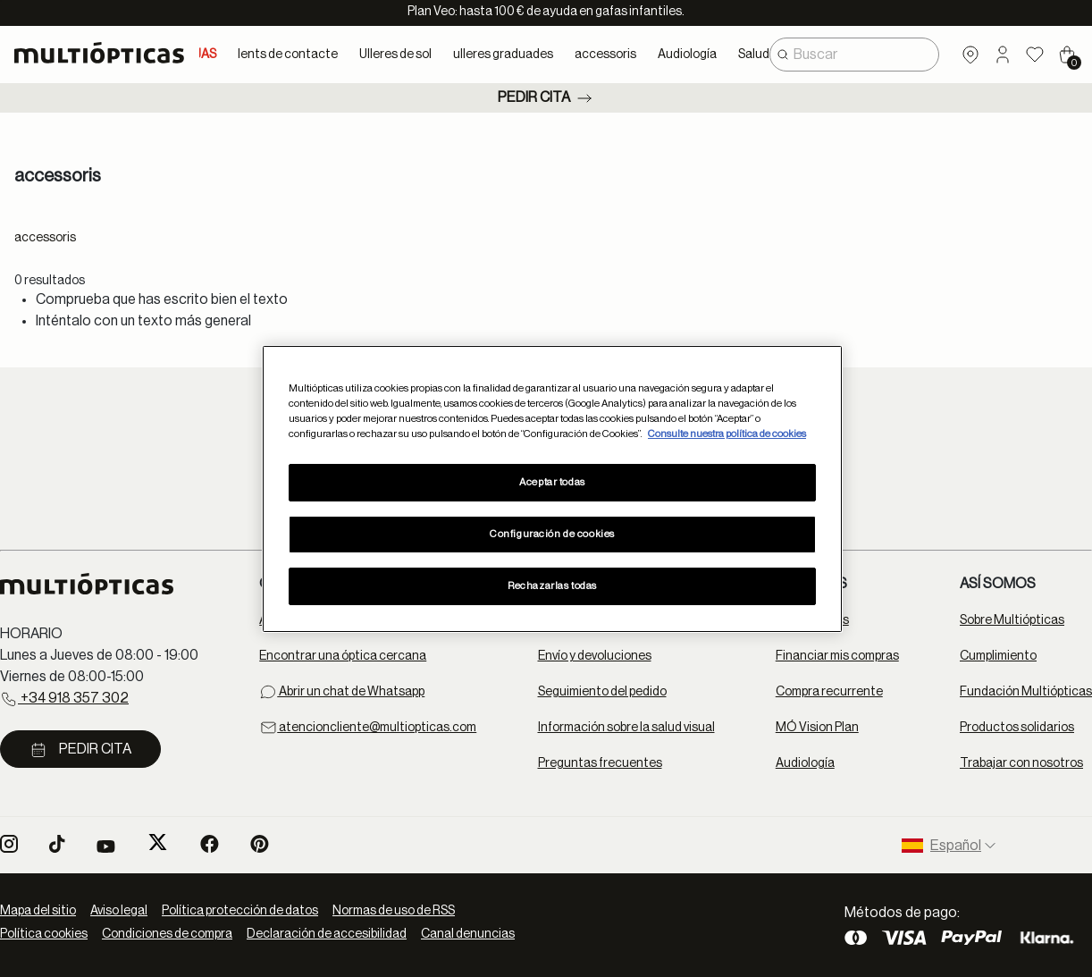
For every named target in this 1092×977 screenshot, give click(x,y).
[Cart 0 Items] (1067, 54)
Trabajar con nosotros (1021, 763)
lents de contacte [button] (288, 54)
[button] (1002, 54)
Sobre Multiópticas (1012, 620)
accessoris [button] (605, 54)
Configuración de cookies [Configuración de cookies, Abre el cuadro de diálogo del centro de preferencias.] (552, 534)
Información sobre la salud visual (626, 727)
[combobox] (854, 55)
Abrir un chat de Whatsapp (341, 692)
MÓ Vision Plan (817, 727)
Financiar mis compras (837, 656)
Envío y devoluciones (594, 656)
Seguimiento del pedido (602, 692)
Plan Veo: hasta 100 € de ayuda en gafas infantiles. (546, 11)
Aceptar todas (551, 482)
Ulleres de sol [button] (395, 54)
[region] (552, 488)
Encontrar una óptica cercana (342, 656)
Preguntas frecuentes (600, 763)
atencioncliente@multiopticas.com (367, 727)
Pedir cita (546, 98)
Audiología (805, 763)
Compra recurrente (829, 692)
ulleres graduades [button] (503, 54)
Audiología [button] (687, 54)
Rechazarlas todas (552, 586)
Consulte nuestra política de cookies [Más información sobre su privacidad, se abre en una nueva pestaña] (727, 434)
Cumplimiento (998, 656)
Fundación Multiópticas (1026, 692)
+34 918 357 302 (64, 699)
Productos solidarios (1017, 727)
